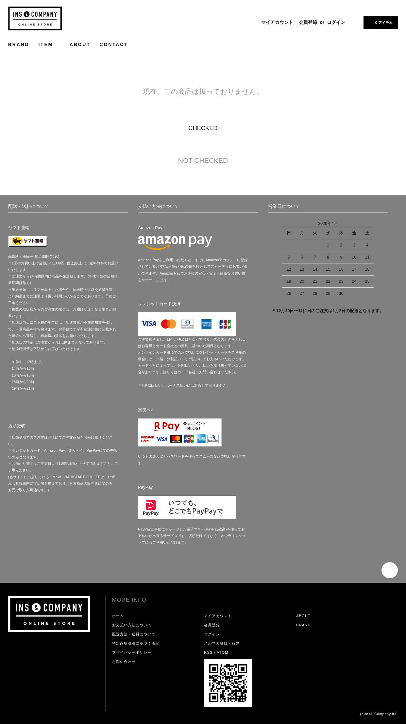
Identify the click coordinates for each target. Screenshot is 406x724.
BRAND (18, 44)
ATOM (222, 652)
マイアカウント (277, 22)
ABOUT (80, 44)
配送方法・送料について (134, 634)
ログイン (336, 22)
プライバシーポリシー (132, 652)
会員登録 (308, 22)
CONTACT (114, 44)
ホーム (118, 616)
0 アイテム (380, 22)
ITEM (49, 44)
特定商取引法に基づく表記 (136, 643)
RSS (208, 652)
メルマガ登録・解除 (222, 643)
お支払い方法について (132, 625)
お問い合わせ (124, 662)
